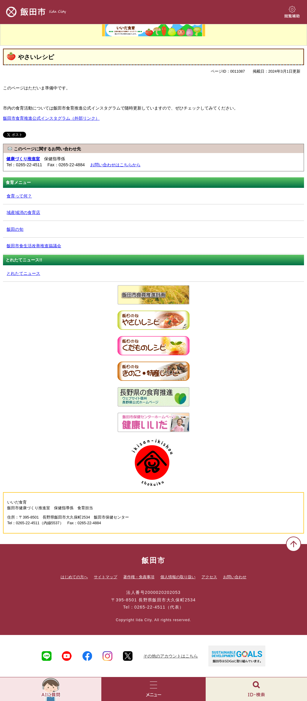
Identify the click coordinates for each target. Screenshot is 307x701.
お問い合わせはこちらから (115, 164)
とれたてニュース (23, 273)
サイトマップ (105, 577)
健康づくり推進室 (23, 158)
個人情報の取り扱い (177, 577)
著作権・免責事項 (138, 577)
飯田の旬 (15, 229)
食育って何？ (19, 196)
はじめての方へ (74, 577)
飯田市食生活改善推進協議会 (34, 245)
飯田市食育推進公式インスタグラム (51, 118)
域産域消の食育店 (23, 212)
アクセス (209, 577)
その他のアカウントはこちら (170, 656)
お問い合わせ (234, 577)
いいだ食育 (153, 34)
